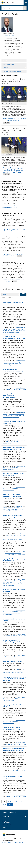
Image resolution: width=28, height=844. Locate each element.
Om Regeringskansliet (6, 842)
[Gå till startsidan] (7, 3)
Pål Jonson (16, 441)
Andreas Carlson (13, 329)
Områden (14, 60)
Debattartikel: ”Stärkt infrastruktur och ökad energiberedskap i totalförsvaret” (13, 206)
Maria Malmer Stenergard (16, 671)
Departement (14, 816)
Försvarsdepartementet (8, 35)
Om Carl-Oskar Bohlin (14, 64)
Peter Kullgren (18, 362)
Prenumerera (23, 294)
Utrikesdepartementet (19, 672)
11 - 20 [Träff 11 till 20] (9, 801)
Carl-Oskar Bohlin (9, 362)
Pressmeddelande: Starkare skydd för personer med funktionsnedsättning (14, 230)
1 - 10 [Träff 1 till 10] (4, 801)
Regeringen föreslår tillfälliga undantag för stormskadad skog (14, 559)
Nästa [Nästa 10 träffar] (10, 804)
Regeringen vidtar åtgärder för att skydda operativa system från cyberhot (14, 448)
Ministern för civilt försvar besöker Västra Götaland (14, 620)
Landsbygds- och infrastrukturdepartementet (14, 331)
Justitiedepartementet (8, 614)
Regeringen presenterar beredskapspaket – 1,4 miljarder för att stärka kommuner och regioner (14, 678)
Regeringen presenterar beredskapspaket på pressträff (14, 705)
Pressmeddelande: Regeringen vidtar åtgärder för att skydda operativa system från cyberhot (13, 171)
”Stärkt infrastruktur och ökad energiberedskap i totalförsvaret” (12, 495)
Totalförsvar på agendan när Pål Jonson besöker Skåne (14, 422)
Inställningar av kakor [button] (19, 842)
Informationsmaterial (15, 770)
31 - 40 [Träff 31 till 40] (20, 801)
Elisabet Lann (17, 553)
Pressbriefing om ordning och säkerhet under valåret (14, 590)
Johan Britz (17, 580)
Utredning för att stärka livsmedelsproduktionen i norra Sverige (14, 337)
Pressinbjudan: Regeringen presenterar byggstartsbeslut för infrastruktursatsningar (14, 395)
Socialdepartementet (20, 554)
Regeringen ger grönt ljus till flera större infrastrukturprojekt (14, 120)
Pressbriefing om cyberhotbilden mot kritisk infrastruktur (13, 474)
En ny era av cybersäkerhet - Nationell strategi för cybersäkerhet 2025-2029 (13, 749)
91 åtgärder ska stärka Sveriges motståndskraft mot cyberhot (11, 728)
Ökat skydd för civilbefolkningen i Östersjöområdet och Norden (12, 777)
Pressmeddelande (20, 327)
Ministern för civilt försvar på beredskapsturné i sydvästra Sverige (13, 370)
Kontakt (5, 827)
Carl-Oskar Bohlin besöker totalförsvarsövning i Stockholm (12, 641)
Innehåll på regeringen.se (14, 812)
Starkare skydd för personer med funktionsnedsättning (12, 516)
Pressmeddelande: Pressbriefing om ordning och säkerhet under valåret (13, 255)
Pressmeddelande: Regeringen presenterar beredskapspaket (13, 280)
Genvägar (14, 67)
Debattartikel (19, 506)
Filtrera (11, 294)
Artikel (17, 669)
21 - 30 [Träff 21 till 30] (15, 801)
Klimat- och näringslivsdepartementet (14, 583)
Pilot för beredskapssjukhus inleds (12, 540)
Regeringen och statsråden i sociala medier (14, 71)
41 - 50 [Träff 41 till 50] (4, 804)
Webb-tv (5, 329)
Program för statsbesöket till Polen (12, 661)
